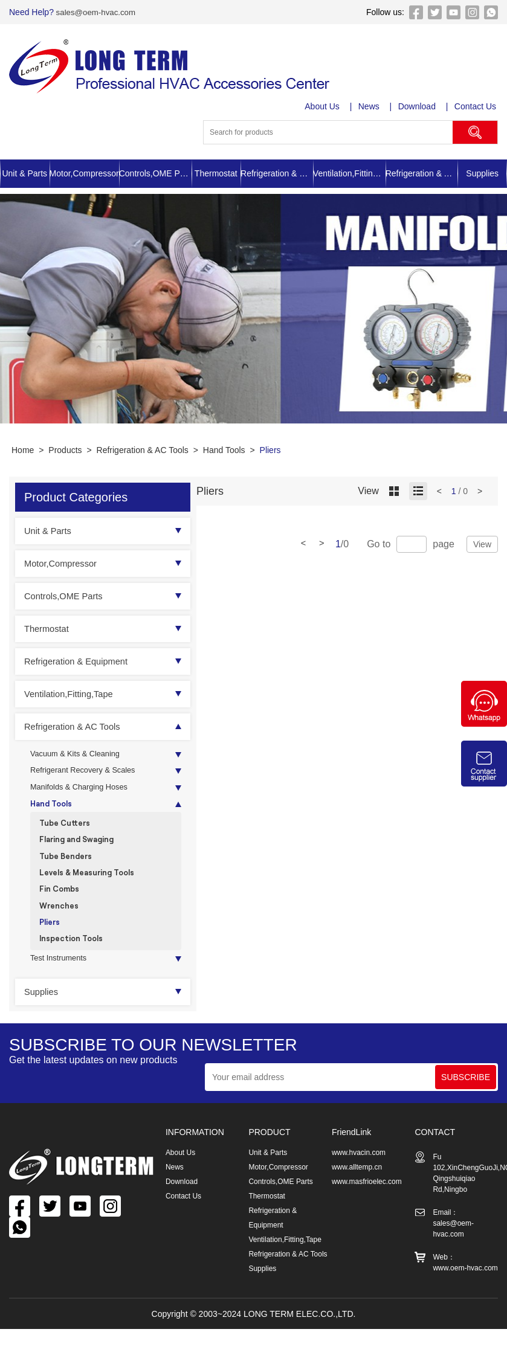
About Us (323, 106)
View (482, 544)
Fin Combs (60, 903)
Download (418, 106)
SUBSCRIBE (465, 1098)
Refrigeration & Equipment (277, 173)
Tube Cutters (67, 830)
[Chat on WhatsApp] (484, 724)
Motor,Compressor (84, 173)
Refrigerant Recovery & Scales (88, 773)
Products (65, 450)
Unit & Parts (24, 173)
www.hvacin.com (359, 1174)
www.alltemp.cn (357, 1188)
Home (22, 450)
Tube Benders (68, 866)
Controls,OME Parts (155, 173)
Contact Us (477, 106)
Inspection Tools (74, 957)
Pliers (270, 450)
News (370, 106)
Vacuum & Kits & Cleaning (79, 755)
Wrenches (60, 921)
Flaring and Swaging (80, 848)
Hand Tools (224, 450)
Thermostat (216, 173)
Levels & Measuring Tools (91, 885)
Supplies (482, 173)
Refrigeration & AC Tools (422, 173)
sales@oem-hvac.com (97, 12)
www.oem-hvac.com (465, 1289)
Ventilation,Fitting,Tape (349, 173)
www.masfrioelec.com (367, 1203)
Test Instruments (61, 978)
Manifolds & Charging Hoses (83, 791)
